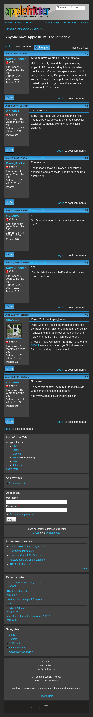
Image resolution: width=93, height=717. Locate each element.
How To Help (52, 22)
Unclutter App (53, 532)
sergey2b (12, 620)
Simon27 (12, 320)
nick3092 (11, 586)
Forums (19, 22)
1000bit (35, 345)
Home (8, 22)
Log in (7, 46)
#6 (86, 315)
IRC (15, 446)
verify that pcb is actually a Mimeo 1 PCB (28, 616)
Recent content (17, 483)
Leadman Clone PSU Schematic (27, 555)
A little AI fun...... (15, 607)
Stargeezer (12, 611)
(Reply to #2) (37, 158)
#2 (86, 106)
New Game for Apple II (22, 551)
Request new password (22, 514)
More (84, 568)
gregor (10, 603)
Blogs (12, 634)
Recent (29, 22)
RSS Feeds (15, 643)
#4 (86, 210)
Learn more (12, 469)
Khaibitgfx (12, 594)
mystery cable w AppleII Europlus (27, 559)
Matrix (16, 450)
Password (12, 506)
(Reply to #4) (38, 262)
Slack (16, 461)
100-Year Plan (69, 22)
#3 (86, 158)
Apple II (37, 28)
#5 (86, 262)
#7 (86, 377)
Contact (83, 22)
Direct (36, 532)
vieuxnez (12, 111)
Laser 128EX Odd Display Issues (27, 546)
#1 (86, 53)
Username (12, 497)
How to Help (46, 696)
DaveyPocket (16, 58)
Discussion (23, 28)
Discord (17, 453)
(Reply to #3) (37, 210)
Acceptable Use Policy (21, 651)
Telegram (17, 465)
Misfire (16, 457)
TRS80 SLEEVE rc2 (20, 564)
